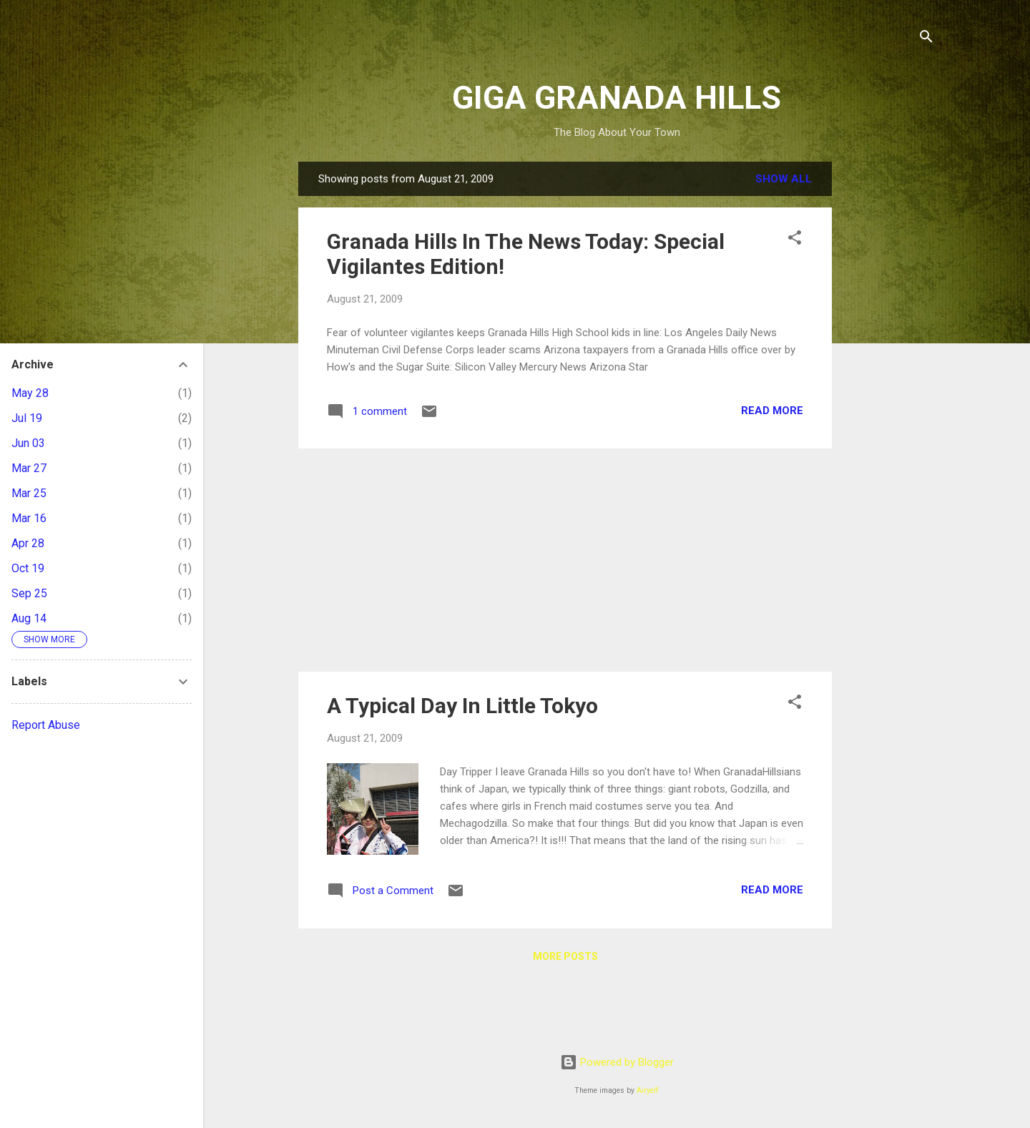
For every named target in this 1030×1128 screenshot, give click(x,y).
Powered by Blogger (617, 1062)
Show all (783, 178)
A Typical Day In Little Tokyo (462, 705)
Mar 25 (28, 493)
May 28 (30, 393)
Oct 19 (27, 568)
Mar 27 (28, 468)
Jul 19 (26, 418)
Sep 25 (29, 593)
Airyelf (648, 1090)
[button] (794, 240)
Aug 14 (28, 618)
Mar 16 (28, 518)
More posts (565, 956)
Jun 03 (28, 443)
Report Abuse (45, 725)
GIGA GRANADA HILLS (616, 98)
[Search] (926, 39)
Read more (772, 410)
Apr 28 (27, 543)
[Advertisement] (889, 376)
